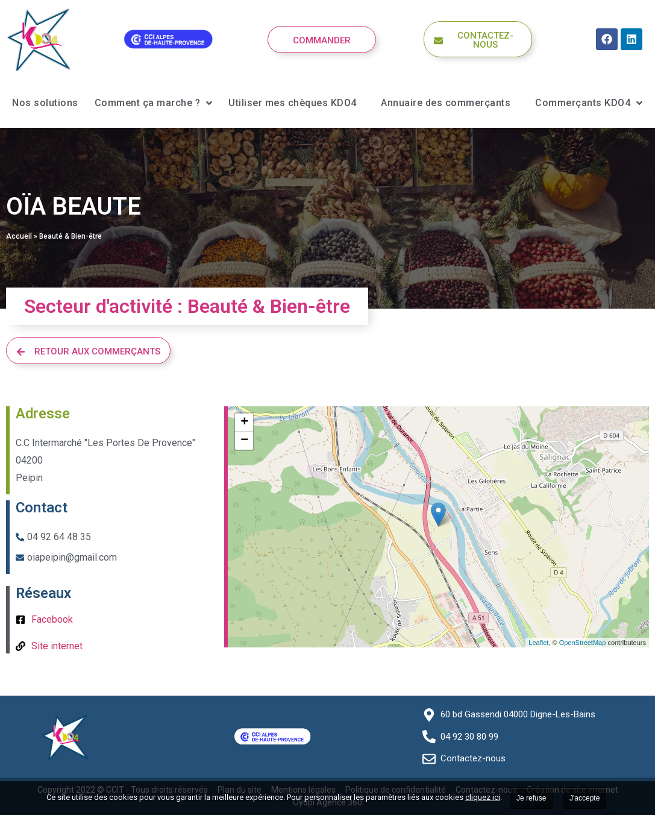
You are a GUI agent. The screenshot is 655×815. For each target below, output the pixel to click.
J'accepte (584, 798)
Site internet (57, 646)
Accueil (19, 236)
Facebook (52, 619)
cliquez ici (482, 797)
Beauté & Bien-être (70, 236)
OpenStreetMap (582, 642)
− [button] (244, 441)
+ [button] (244, 423)
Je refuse (531, 798)
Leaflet (538, 642)
